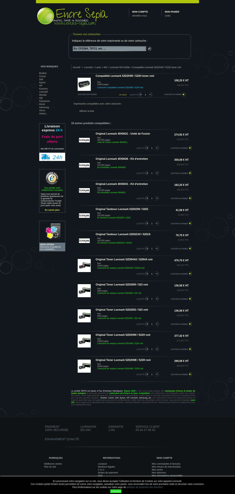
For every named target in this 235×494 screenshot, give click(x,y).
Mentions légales (106, 466)
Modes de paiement (108, 472)
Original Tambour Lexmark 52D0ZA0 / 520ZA (123, 234)
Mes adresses (159, 472)
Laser (98, 67)
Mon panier (172, 11)
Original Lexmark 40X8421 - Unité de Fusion (123, 133)
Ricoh (42, 104)
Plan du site (50, 466)
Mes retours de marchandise (166, 467)
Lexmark (43, 91)
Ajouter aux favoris (87, 94)
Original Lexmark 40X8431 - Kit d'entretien (122, 184)
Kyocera (43, 88)
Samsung (44, 107)
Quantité (134, 95)
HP (40, 85)
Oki (41, 98)
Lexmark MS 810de (120, 67)
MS (105, 67)
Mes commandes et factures (166, 464)
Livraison (102, 463)
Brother (43, 73)
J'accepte (116, 491)
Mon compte (140, 11)
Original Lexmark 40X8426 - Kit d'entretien (122, 158)
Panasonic (44, 101)
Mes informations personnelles (167, 475)
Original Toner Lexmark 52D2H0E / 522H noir (123, 360)
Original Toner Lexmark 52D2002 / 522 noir (122, 309)
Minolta (43, 95)
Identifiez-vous (139, 15)
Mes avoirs (157, 470)
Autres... (43, 113)
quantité (140, 148)
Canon (42, 76)
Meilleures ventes (53, 463)
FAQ (100, 475)
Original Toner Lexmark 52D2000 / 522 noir (122, 284)
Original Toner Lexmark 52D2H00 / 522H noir (123, 334)
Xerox (42, 110)
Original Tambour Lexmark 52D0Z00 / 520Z (122, 209)
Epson (42, 82)
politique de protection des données (144, 487)
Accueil (76, 67)
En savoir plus (52, 210)
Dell (41, 79)
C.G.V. (101, 469)
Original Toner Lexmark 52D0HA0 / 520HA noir (124, 259)
